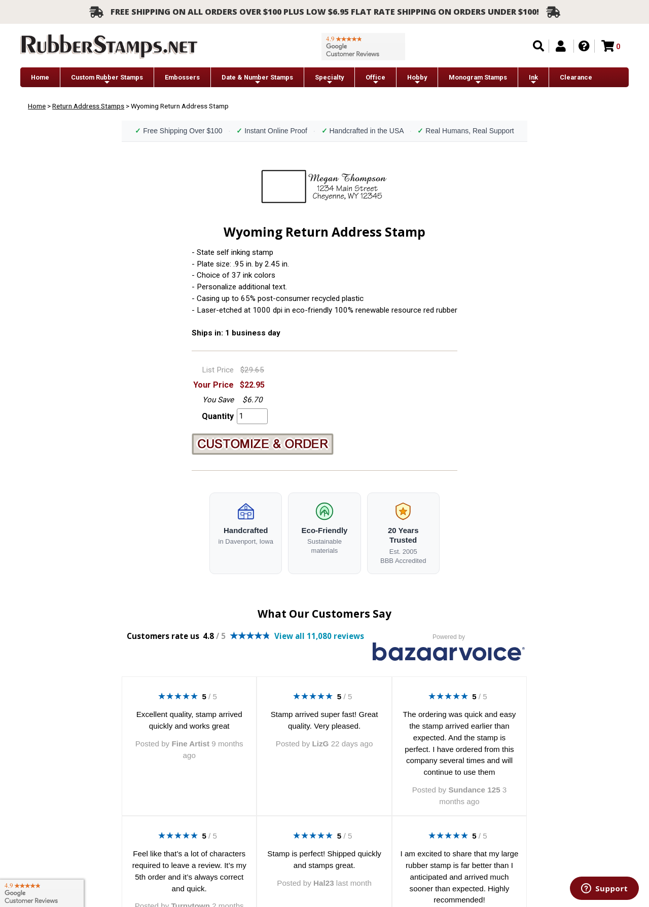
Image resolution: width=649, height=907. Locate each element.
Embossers (182, 77)
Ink (533, 79)
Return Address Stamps (88, 106)
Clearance (576, 77)
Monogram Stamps (478, 79)
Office (375, 79)
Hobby (417, 79)
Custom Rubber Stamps (107, 79)
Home (40, 77)
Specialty (329, 79)
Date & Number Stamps (257, 79)
